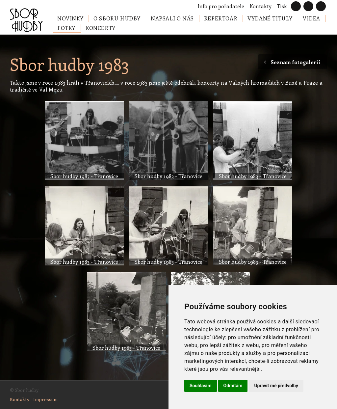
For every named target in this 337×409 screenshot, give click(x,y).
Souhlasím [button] (201, 385)
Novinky (70, 18)
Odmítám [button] (233, 385)
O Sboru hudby (117, 18)
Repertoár (220, 18)
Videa (311, 18)
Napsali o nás (172, 18)
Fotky (66, 27)
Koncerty (101, 27)
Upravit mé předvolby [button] (276, 385)
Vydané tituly (270, 18)
